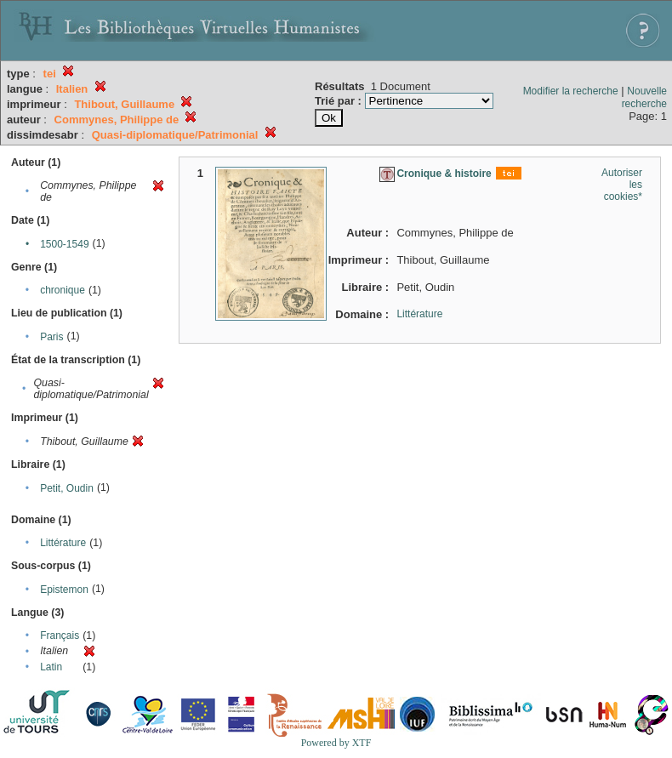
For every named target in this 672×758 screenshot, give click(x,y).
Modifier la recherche (570, 91)
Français (59, 635)
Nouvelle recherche (644, 97)
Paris (51, 337)
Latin (51, 667)
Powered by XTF (336, 743)
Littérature (63, 543)
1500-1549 (64, 244)
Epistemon (64, 590)
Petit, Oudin (67, 488)
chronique (62, 290)
